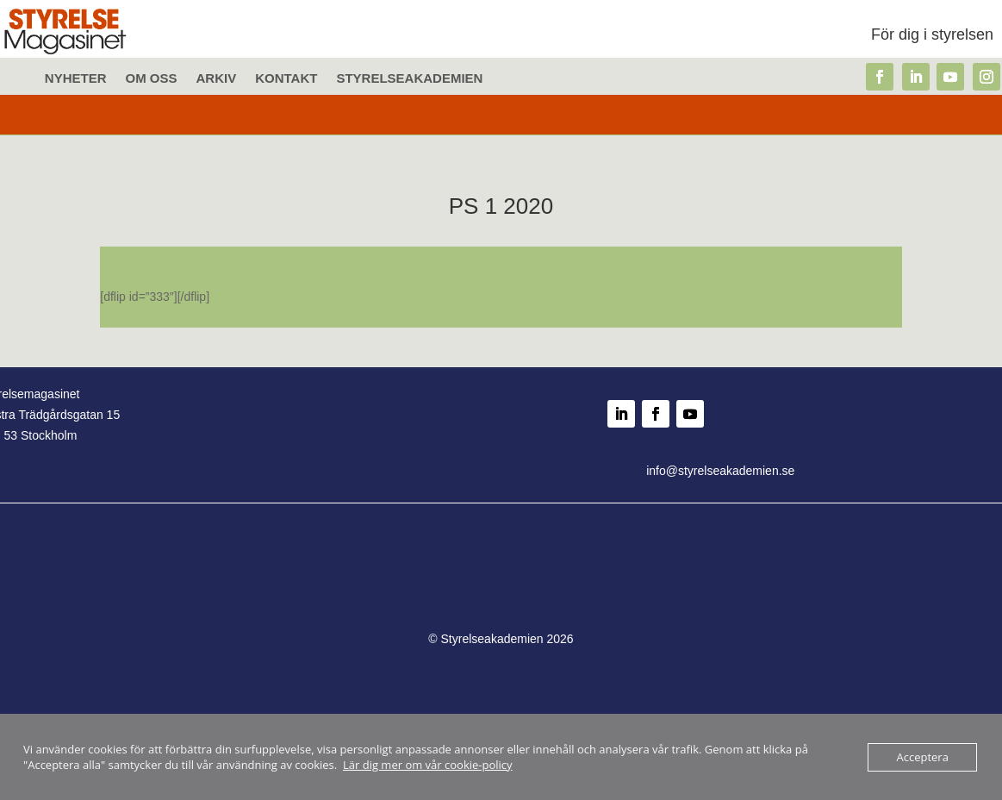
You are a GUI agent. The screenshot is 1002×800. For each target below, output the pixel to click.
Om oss (151, 78)
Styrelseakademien (409, 78)
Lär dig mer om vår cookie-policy (428, 764)
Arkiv (216, 78)
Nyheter (76, 78)
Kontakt (286, 78)
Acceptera (922, 757)
